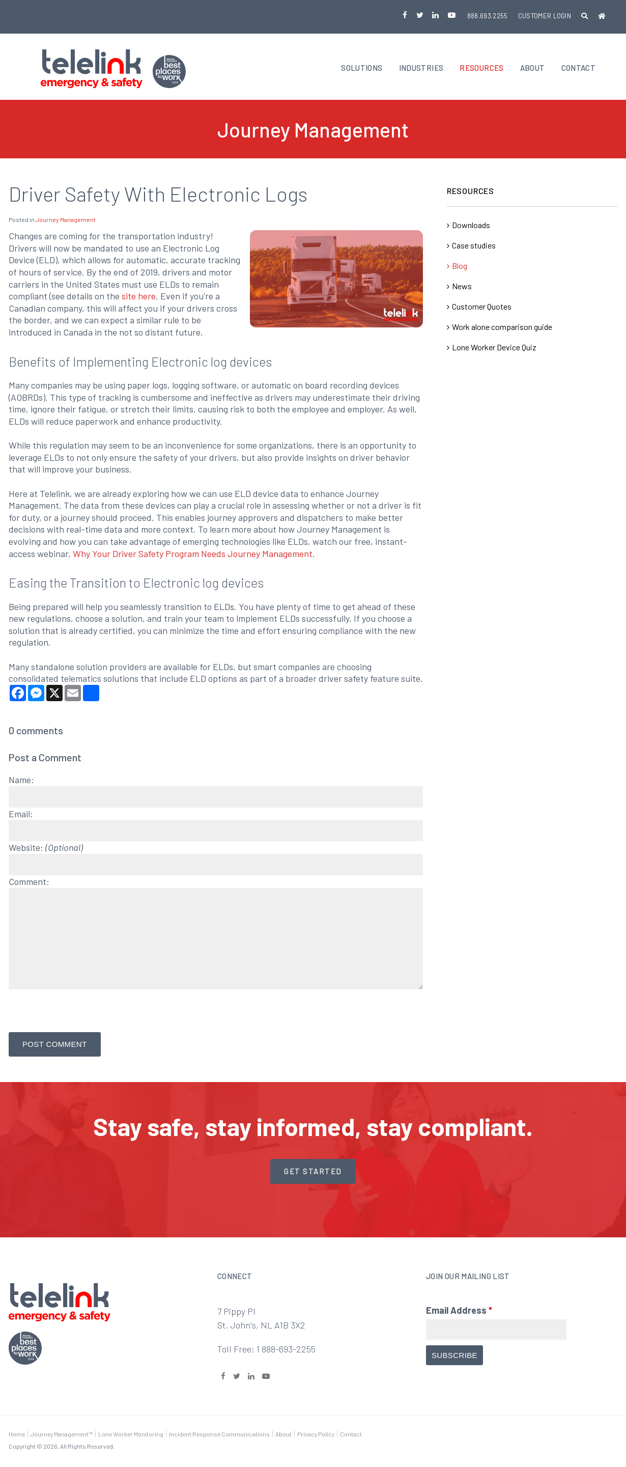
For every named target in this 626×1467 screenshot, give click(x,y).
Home (17, 1434)
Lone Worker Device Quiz (494, 348)
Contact (578, 68)
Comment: (29, 882)
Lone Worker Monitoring (130, 1434)
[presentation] (86, 1013)
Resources (481, 68)
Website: (46, 848)
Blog (459, 267)
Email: (21, 814)
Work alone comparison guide (502, 328)
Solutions (361, 68)
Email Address (459, 1311)
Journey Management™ (62, 1434)
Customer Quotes (481, 308)
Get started (313, 1172)
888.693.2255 (487, 16)
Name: (21, 780)
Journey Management (66, 221)
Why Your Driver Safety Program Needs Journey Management (192, 554)
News (462, 287)
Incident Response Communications (219, 1434)
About (532, 68)
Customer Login (545, 16)
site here (139, 297)
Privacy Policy (315, 1434)
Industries (421, 68)
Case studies (474, 247)
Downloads (471, 226)
